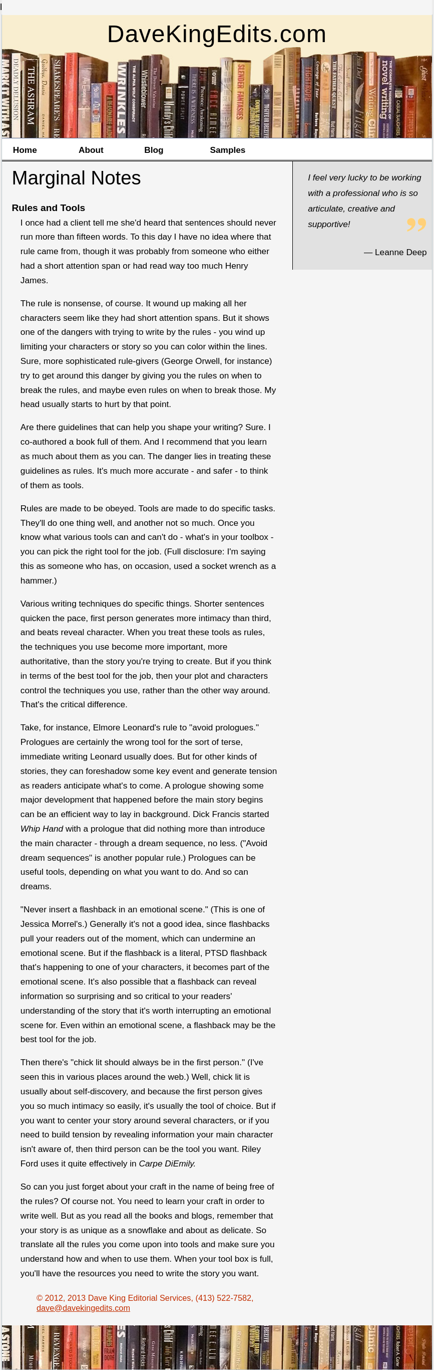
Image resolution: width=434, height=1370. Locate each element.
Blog (153, 150)
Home (25, 150)
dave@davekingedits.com (83, 1307)
